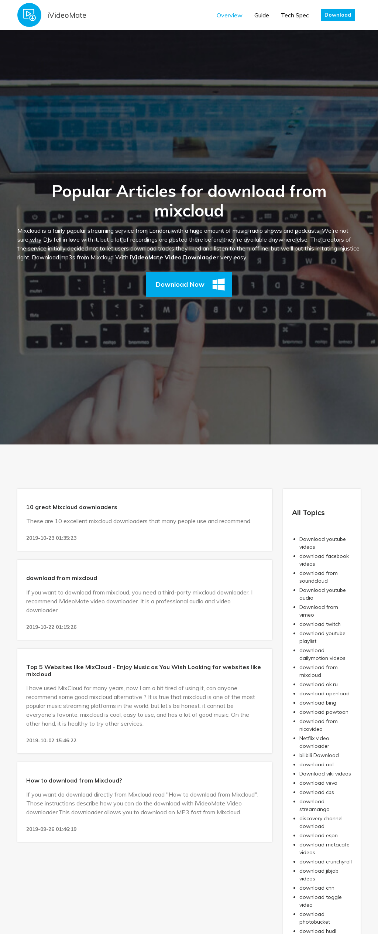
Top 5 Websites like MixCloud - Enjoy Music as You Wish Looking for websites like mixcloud (143, 670)
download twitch (320, 624)
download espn (318, 835)
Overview (230, 15)
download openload (324, 693)
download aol (316, 764)
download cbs (316, 792)
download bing (317, 702)
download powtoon (323, 712)
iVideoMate (66, 15)
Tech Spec (295, 15)
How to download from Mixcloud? (74, 780)
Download (337, 14)
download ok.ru (318, 684)
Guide (261, 15)
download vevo (318, 783)
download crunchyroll (325, 861)
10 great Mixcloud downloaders (71, 507)
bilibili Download (319, 755)
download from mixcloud (61, 578)
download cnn (316, 887)
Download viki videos (325, 773)
